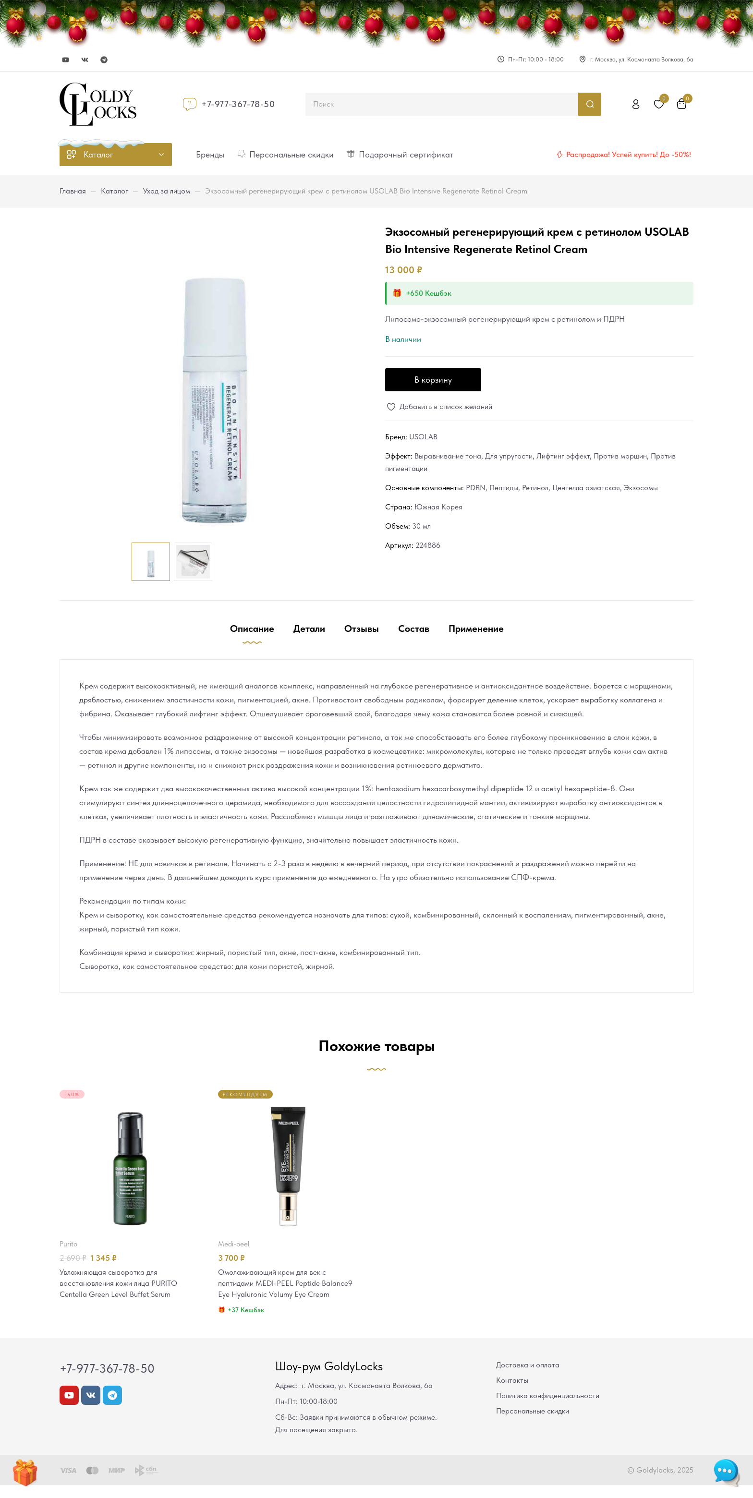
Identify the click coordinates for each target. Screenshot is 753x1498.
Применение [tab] (476, 628)
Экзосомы (641, 487)
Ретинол (535, 487)
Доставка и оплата (527, 1377)
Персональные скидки (532, 1423)
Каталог (114, 190)
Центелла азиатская (586, 487)
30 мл (421, 526)
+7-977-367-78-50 (238, 103)
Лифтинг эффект (563, 455)
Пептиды (503, 487)
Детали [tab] (309, 628)
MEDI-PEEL (233, 1244)
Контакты (512, 1393)
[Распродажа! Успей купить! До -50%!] (559, 154)
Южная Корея (438, 506)
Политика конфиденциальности (547, 1408)
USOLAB (423, 436)
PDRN (476, 487)
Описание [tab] (252, 628)
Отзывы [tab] (361, 628)
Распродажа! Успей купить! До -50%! (628, 154)
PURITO (68, 1244)
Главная (73, 190)
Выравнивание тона (447, 455)
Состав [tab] (413, 628)
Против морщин (620, 455)
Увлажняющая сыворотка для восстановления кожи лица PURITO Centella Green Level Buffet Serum (122, 1284)
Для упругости (509, 455)
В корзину (433, 379)
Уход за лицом (166, 190)
